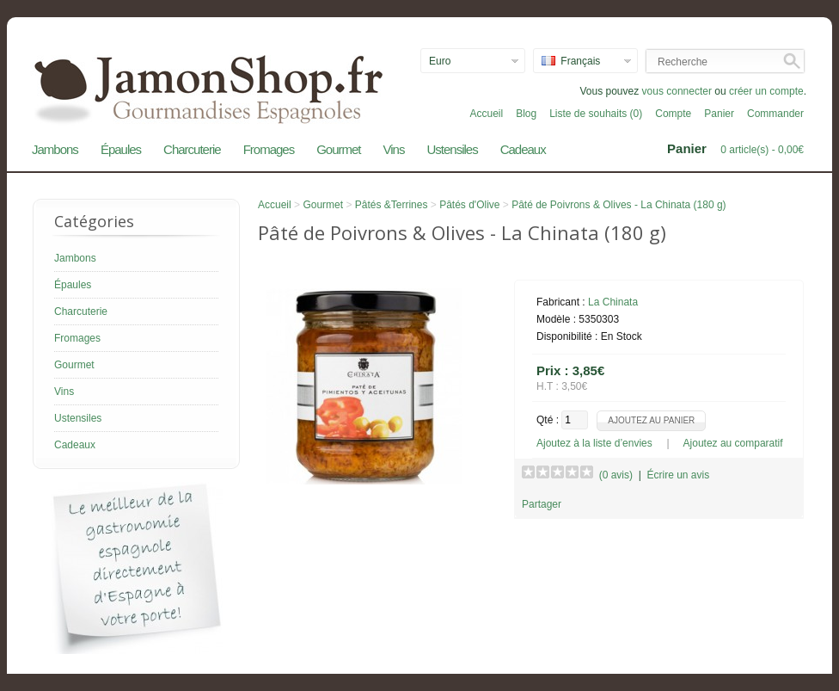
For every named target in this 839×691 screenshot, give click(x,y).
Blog (526, 114)
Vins (394, 149)
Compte (673, 114)
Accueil (486, 114)
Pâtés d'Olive (469, 205)
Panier (719, 114)
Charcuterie (192, 149)
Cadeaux (523, 149)
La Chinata (613, 302)
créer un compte (766, 91)
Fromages (269, 149)
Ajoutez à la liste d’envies (594, 443)
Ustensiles (451, 149)
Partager (541, 504)
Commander (775, 114)
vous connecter (677, 91)
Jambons (55, 149)
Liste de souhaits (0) (595, 114)
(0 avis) (616, 475)
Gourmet (338, 149)
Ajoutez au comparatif (733, 443)
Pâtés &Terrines (391, 205)
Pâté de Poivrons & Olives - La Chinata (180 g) (618, 205)
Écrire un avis (677, 475)
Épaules (121, 149)
